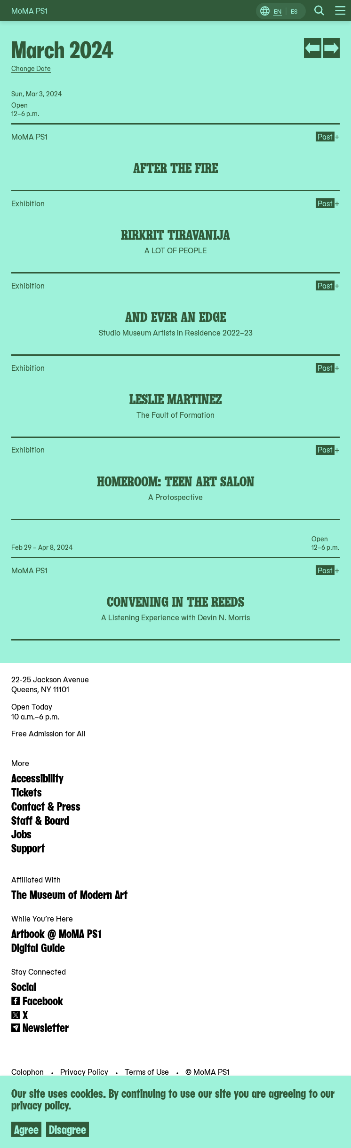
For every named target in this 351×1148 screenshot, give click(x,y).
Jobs (21, 833)
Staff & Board (40, 819)
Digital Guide (38, 946)
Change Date (31, 68)
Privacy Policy (85, 1071)
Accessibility (37, 777)
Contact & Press (45, 805)
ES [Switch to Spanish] (294, 11)
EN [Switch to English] (277, 11)
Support (28, 847)
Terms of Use (148, 1071)
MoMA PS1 (29, 11)
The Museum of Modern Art (69, 893)
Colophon (28, 1071)
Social (23, 985)
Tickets (26, 791)
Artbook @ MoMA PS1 (56, 932)
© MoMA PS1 (207, 1071)
